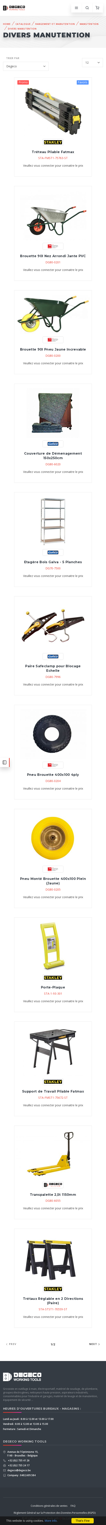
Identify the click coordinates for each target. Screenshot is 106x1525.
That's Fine (83, 1520)
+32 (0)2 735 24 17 (18, 1465)
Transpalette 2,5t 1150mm (53, 1195)
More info (50, 1520)
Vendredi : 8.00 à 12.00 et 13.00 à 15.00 (25, 1424)
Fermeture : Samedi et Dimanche (22, 1429)
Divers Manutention (22, 28)
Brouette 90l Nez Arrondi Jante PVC (53, 256)
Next (95, 1344)
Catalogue (23, 23)
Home (7, 23)
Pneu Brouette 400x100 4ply (53, 775)
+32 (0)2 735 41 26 (18, 1460)
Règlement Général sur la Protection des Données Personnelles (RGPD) (55, 1513)
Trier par (12, 58)
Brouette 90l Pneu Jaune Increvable (53, 349)
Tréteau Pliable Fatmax (53, 152)
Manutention (89, 23)
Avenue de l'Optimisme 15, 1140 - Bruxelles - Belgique (22, 1453)
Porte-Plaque (53, 987)
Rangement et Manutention (55, 23)
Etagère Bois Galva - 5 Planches (53, 562)
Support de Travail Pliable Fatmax (53, 1091)
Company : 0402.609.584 (21, 1475)
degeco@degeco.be (19, 1470)
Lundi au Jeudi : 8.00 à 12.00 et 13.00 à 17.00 (28, 1419)
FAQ (73, 1506)
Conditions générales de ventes (49, 1506)
